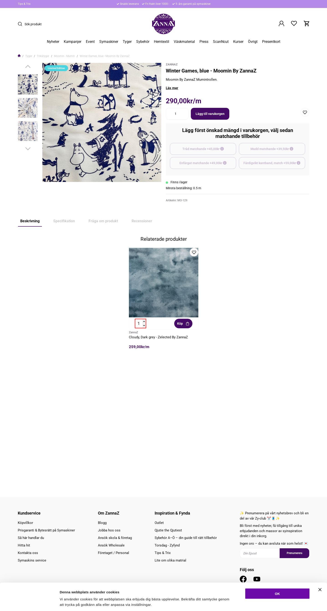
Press (203, 42)
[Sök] (21, 24)
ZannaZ (172, 64)
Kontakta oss (28, 553)
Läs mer (172, 88)
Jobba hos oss (109, 530)
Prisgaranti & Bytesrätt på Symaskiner (46, 530)
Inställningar (247, 602)
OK (277, 573)
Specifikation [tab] (64, 221)
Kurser (238, 42)
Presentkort (271, 42)
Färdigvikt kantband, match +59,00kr (274, 165)
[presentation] (28, 84)
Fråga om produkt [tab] (103, 221)
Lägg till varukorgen (210, 114)
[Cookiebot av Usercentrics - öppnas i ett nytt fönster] (29, 602)
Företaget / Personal (113, 553)
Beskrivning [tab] (30, 221)
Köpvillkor (25, 523)
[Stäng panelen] (320, 568)
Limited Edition (30, 345)
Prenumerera (294, 553)
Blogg (102, 523)
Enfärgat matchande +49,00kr (207, 165)
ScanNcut (221, 42)
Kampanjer (72, 42)
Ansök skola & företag (115, 538)
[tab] (28, 84)
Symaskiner (108, 42)
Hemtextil (161, 42)
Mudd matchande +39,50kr (277, 151)
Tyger (127, 42)
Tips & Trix (24, 3)
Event (90, 42)
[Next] (28, 149)
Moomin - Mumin (64, 56)
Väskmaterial (184, 42)
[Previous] (28, 66)
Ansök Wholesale (111, 545)
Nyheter (53, 42)
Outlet (159, 523)
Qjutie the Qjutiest (168, 530)
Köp (183, 450)
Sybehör (142, 42)
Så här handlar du (31, 538)
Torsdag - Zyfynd (167, 545)
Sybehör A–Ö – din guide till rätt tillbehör (186, 538)
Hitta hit (24, 545)
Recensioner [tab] (142, 221)
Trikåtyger (43, 56)
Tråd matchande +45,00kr (209, 151)
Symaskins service (32, 560)
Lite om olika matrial (170, 560)
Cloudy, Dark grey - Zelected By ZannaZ (158, 463)
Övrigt (253, 42)
